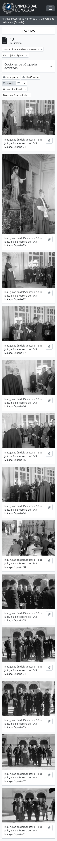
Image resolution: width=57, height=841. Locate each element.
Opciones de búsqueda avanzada (20, 66)
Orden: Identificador (13, 89)
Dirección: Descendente (15, 95)
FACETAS (28, 31)
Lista (21, 83)
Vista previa (10, 77)
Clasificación (30, 77)
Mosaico (9, 83)
